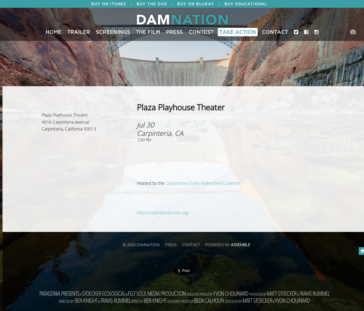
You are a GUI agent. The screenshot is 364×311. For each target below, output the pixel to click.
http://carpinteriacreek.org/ (163, 212)
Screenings (113, 32)
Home (53, 32)
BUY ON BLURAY (195, 4)
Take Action (237, 32)
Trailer (78, 32)
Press (174, 32)
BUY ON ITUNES (108, 4)
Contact (275, 32)
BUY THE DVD (152, 4)
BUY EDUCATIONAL (245, 4)
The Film (148, 32)
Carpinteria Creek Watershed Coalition (203, 183)
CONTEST (201, 32)
